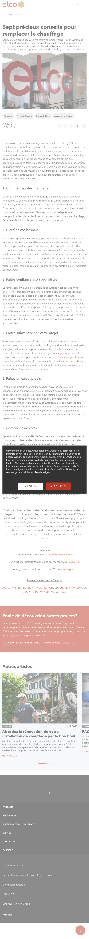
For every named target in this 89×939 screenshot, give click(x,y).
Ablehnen (30, 486)
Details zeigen (42, 472)
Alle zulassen (58, 486)
